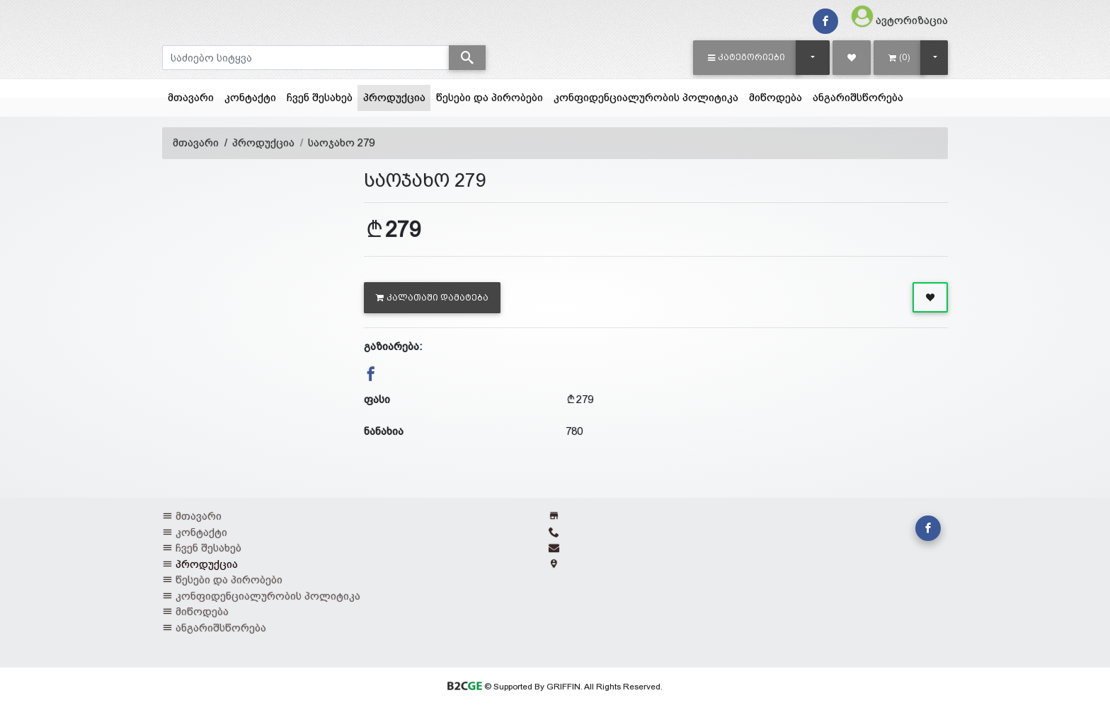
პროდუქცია (397, 96)
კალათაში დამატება (432, 298)
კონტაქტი (250, 97)
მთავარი (191, 97)
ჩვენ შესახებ (320, 97)
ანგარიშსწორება (858, 97)
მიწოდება (775, 97)
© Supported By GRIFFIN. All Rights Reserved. (554, 687)
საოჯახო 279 (341, 142)
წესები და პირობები (489, 97)
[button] (746, 57)
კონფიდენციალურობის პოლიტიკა (646, 97)
